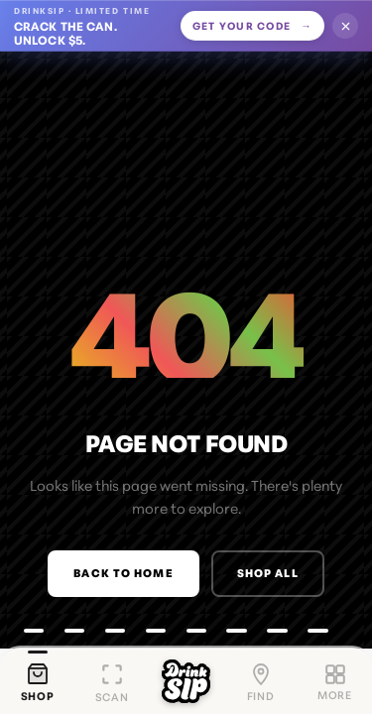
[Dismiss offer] (345, 26)
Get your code (252, 26)
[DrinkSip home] (186, 681)
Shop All (268, 572)
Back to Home (123, 572)
